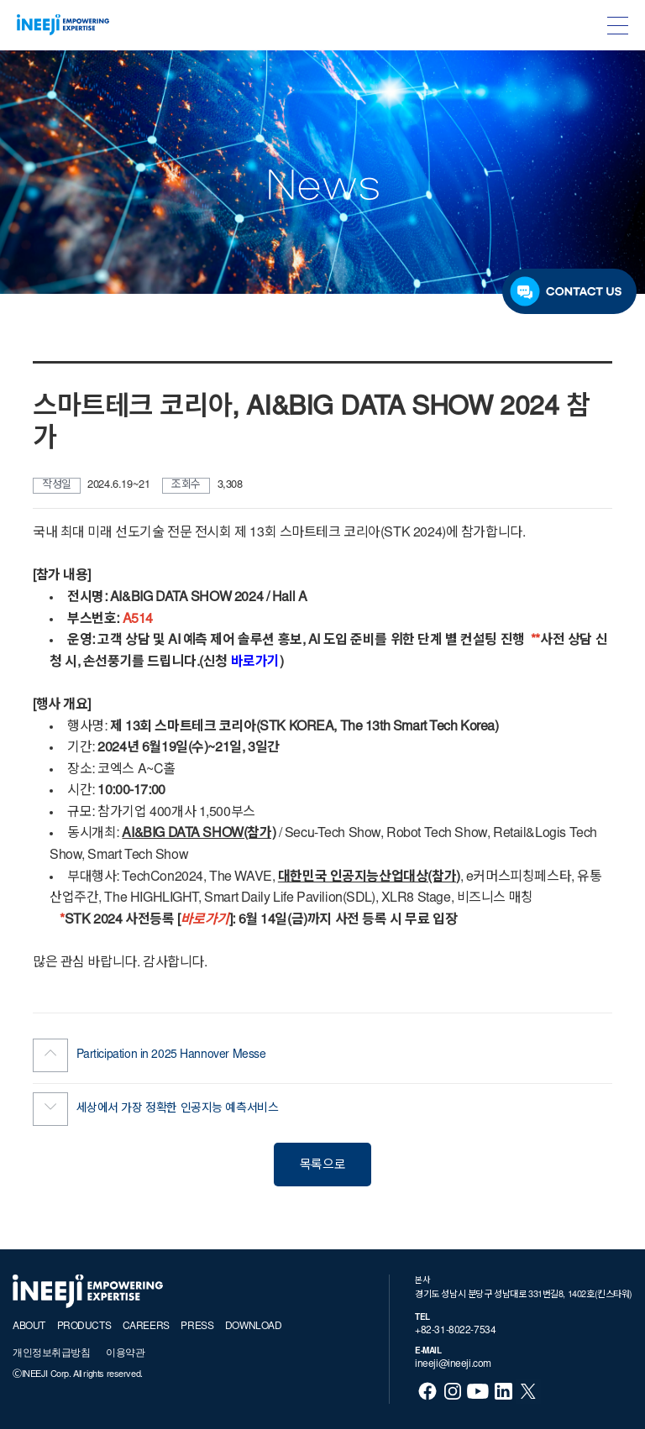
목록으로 (322, 1165)
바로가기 (255, 662)
